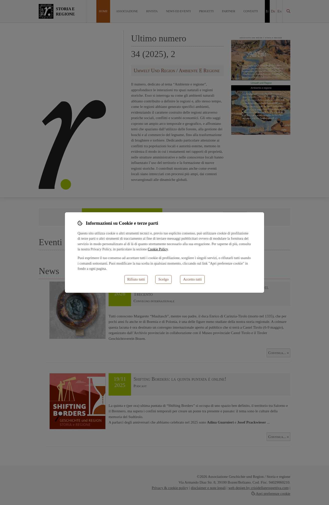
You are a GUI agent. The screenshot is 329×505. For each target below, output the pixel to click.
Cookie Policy (158, 249)
